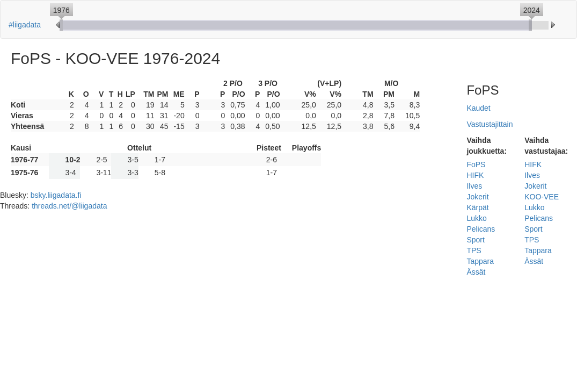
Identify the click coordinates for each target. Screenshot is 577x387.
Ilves (474, 186)
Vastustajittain (489, 124)
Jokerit (477, 196)
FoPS (475, 164)
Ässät (475, 272)
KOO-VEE (541, 196)
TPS (473, 250)
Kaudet (478, 108)
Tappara (480, 261)
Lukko (476, 218)
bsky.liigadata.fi (56, 195)
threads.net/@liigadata (69, 206)
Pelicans (480, 229)
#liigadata (25, 24)
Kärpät (477, 207)
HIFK (475, 175)
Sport (475, 239)
